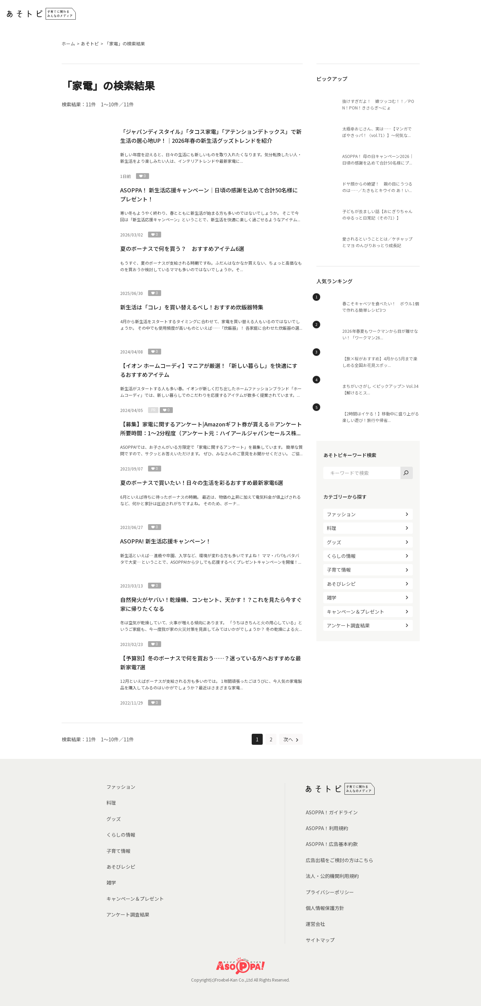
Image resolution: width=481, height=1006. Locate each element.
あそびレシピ (341, 583)
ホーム (68, 43)
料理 (331, 528)
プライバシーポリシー (330, 892)
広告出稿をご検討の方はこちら (339, 860)
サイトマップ (320, 939)
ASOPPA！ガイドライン (332, 812)
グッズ (334, 542)
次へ (288, 739)
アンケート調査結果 (348, 625)
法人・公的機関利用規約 (332, 875)
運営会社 (315, 923)
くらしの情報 (341, 555)
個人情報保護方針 (325, 907)
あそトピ (90, 43)
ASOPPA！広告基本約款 (332, 843)
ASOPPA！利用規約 (327, 828)
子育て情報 (339, 569)
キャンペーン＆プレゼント (355, 611)
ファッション (341, 514)
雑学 (331, 597)
